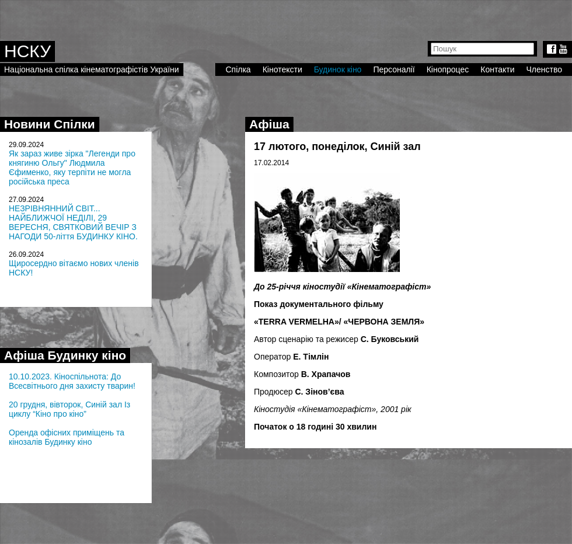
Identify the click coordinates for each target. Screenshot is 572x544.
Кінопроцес (448, 69)
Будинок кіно (338, 69)
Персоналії (393, 69)
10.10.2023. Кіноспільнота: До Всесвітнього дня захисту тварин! (72, 381)
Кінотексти (282, 69)
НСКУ (27, 51)
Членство (544, 69)
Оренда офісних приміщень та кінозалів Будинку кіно (66, 437)
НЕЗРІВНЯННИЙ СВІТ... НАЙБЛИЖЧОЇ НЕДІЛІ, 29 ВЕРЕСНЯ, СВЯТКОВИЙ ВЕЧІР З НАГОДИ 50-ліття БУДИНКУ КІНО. (73, 222)
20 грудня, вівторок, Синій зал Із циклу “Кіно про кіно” (69, 409)
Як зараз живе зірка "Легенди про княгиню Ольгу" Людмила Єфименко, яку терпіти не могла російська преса (72, 167)
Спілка (237, 69)
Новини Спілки (49, 124)
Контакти (497, 69)
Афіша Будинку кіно (65, 355)
